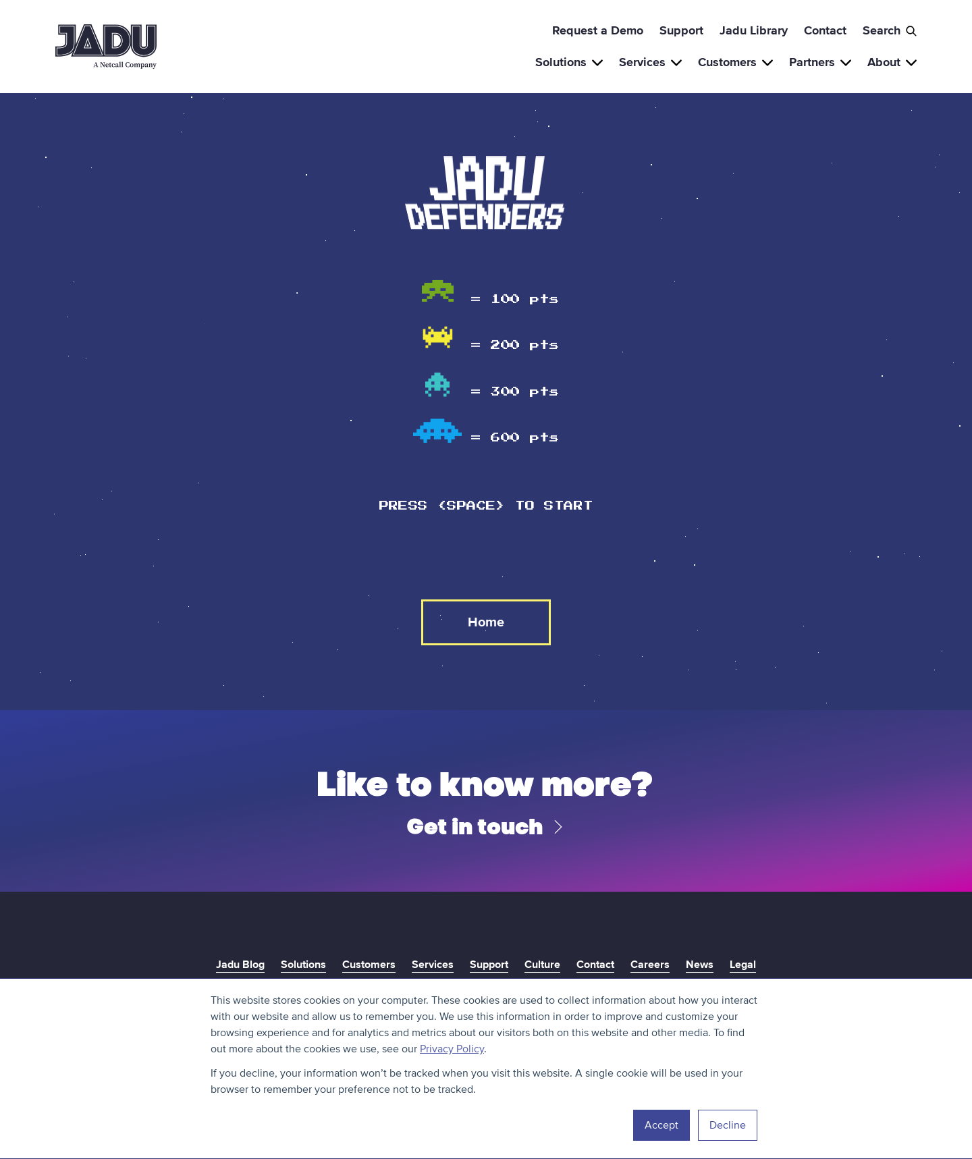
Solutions (569, 62)
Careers (650, 964)
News (699, 964)
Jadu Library (754, 30)
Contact (825, 30)
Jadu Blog (240, 964)
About (892, 62)
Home (486, 622)
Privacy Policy (452, 1049)
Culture (542, 964)
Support (681, 30)
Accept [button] (661, 1125)
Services (650, 62)
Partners (820, 62)
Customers (735, 62)
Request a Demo (597, 30)
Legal (743, 964)
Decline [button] (727, 1125)
